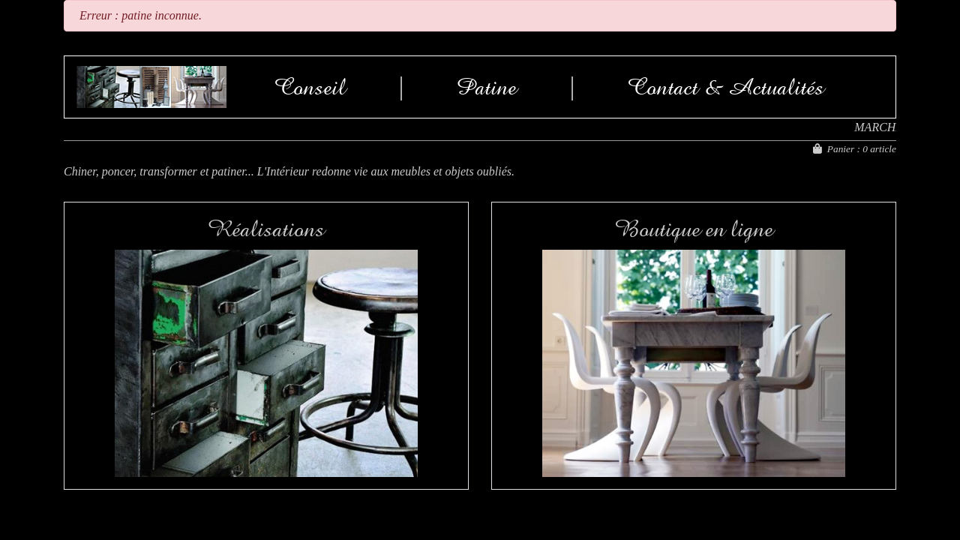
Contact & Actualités (726, 87)
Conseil (310, 87)
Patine (486, 87)
